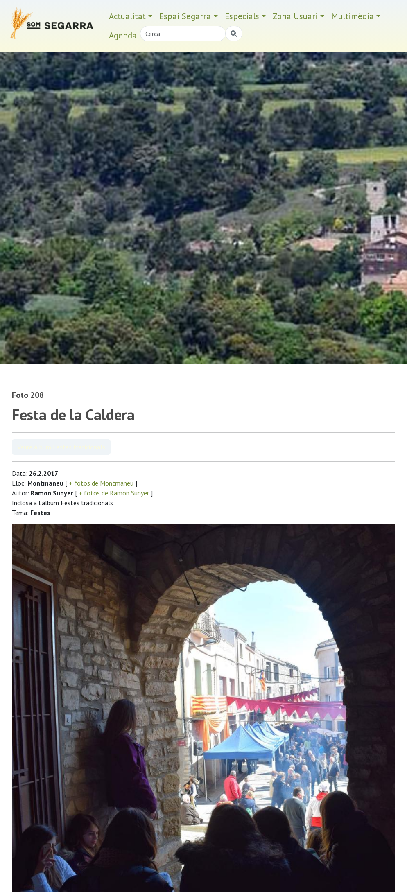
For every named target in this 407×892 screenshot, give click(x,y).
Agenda (123, 35)
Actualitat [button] (127, 16)
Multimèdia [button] (352, 16)
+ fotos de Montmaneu (101, 483)
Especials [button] (242, 16)
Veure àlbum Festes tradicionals (61, 447)
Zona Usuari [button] (295, 16)
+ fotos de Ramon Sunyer (114, 493)
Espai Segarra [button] (185, 16)
